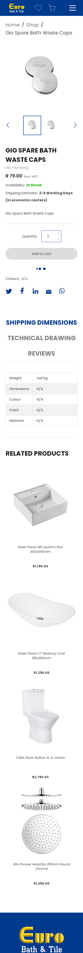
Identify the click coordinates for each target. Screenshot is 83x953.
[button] (41, 77)
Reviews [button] (41, 353)
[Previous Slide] (8, 125)
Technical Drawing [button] (42, 338)
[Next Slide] (75, 125)
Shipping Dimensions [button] (41, 322)
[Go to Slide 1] (32, 125)
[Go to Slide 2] (51, 125)
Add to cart (42, 253)
